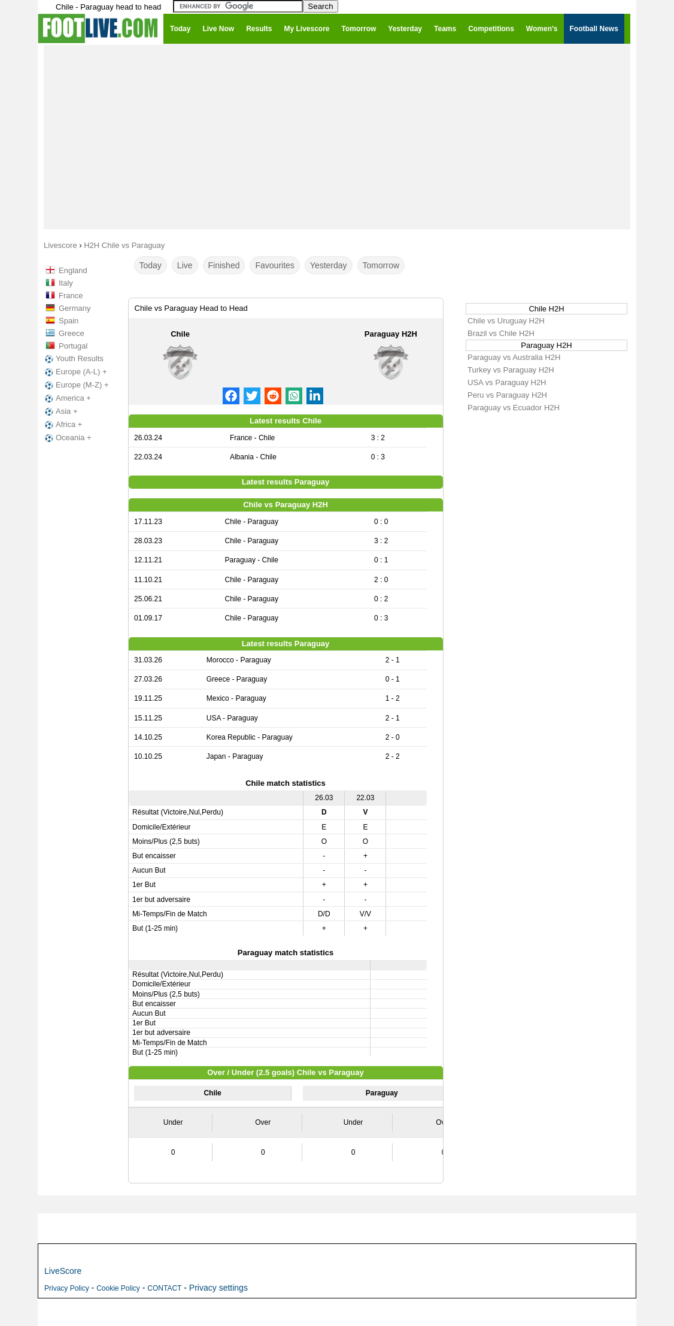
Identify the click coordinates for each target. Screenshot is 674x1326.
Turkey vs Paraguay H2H (510, 369)
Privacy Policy (66, 1288)
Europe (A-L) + (74, 372)
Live (185, 265)
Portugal (73, 345)
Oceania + (67, 438)
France (71, 295)
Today (150, 265)
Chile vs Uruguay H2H (506, 320)
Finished (224, 265)
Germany (74, 308)
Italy (66, 282)
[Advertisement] (337, 136)
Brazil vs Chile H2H (501, 333)
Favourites (274, 265)
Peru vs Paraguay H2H (507, 394)
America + (66, 398)
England (73, 270)
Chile (180, 333)
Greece (71, 333)
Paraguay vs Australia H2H (513, 357)
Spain (68, 320)
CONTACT (164, 1288)
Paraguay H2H (391, 333)
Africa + (62, 424)
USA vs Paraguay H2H (507, 382)
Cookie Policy (118, 1288)
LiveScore (62, 1271)
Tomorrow (381, 265)
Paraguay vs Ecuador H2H (513, 407)
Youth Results (73, 359)
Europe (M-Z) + (75, 385)
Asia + (60, 411)
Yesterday (328, 265)
